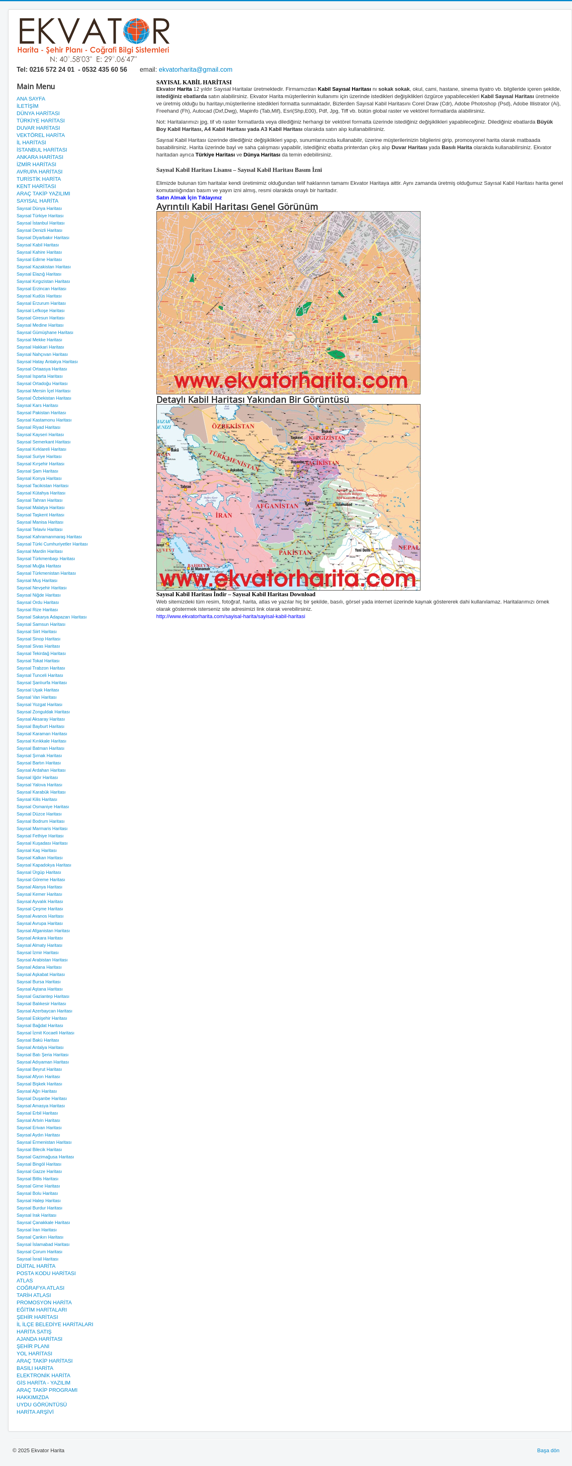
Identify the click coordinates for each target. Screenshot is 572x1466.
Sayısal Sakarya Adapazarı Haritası (52, 616)
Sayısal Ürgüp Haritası (39, 872)
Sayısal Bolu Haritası (37, 1193)
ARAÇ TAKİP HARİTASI (45, 1361)
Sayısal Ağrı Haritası (37, 1091)
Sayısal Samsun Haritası (41, 624)
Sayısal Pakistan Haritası (41, 412)
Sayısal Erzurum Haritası (41, 303)
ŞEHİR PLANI (33, 1346)
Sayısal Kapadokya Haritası (44, 864)
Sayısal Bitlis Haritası (37, 1178)
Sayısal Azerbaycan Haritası (45, 1010)
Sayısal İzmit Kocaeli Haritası (45, 1032)
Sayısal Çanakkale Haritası (43, 1222)
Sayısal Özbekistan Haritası (44, 398)
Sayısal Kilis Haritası (37, 799)
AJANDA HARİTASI (39, 1339)
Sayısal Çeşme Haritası (40, 908)
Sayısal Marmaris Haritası (42, 828)
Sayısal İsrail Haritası (37, 1258)
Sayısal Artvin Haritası (38, 1120)
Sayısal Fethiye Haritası (40, 835)
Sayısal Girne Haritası (38, 1186)
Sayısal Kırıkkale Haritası (41, 740)
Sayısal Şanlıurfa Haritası (42, 682)
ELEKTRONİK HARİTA (43, 1375)
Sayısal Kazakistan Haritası (44, 266)
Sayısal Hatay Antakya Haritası (47, 361)
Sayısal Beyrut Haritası (39, 1069)
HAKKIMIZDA (33, 1397)
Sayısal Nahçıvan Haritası (42, 354)
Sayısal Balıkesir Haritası (41, 1003)
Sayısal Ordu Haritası (38, 602)
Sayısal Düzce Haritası (39, 813)
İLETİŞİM (27, 106)
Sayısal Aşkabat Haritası (41, 974)
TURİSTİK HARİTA (39, 179)
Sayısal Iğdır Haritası (37, 777)
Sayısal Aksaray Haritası (41, 719)
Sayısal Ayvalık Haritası (40, 901)
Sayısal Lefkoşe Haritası (41, 310)
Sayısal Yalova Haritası (39, 784)
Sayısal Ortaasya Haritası (42, 368)
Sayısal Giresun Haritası (41, 317)
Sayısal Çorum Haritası (39, 1251)
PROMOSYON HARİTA (44, 1302)
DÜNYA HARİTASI (38, 113)
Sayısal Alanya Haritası (39, 886)
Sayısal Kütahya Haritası (41, 492)
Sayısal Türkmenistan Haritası (46, 573)
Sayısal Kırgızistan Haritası (43, 281)
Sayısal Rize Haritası (37, 609)
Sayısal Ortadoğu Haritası (42, 383)
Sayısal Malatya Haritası (41, 507)
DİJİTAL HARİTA (36, 1266)
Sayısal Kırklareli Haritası (41, 449)
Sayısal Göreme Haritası (41, 879)
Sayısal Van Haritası (37, 697)
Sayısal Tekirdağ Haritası (41, 653)
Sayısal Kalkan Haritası (40, 857)
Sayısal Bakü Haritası (38, 1040)
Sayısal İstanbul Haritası (41, 222)
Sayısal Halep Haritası (39, 1200)
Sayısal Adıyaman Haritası (43, 1061)
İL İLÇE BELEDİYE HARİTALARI (55, 1324)
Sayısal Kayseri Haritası (40, 434)
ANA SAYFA (31, 99)
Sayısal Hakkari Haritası (40, 347)
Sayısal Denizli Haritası (39, 230)
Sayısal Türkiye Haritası (40, 215)
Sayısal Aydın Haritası (38, 1134)
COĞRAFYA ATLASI (40, 1288)
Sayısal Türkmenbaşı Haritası (46, 558)
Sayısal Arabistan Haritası (42, 959)
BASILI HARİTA (35, 1368)
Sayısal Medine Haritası (40, 325)
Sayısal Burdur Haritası (39, 1207)
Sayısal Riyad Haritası (38, 427)
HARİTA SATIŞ (34, 1332)
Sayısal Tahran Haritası (40, 500)
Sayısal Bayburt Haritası (40, 726)
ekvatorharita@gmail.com (196, 69)
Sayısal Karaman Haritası (42, 733)
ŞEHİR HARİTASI (37, 1317)
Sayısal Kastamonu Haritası (44, 419)
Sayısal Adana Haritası (39, 967)
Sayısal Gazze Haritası (39, 1171)
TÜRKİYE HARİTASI (41, 121)
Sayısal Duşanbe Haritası (42, 1098)
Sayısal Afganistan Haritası (43, 930)
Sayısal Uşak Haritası (38, 689)
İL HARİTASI (31, 142)
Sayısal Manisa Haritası (40, 522)
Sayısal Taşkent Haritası (40, 514)
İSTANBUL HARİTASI (42, 150)
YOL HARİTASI (34, 1353)
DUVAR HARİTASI (38, 128)
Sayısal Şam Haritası (37, 471)
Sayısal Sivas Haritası (38, 646)
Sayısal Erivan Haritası (39, 1127)
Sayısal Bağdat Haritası (40, 1025)
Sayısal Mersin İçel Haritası (43, 390)
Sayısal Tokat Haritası (38, 660)
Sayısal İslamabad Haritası (43, 1244)
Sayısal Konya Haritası (39, 478)
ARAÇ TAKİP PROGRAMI (47, 1390)
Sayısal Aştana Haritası (40, 989)
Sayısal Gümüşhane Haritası (45, 332)
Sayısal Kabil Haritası (38, 244)
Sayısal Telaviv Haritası (40, 529)
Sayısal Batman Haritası (40, 748)
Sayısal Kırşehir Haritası (40, 463)
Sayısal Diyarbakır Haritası (43, 237)
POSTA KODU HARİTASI (46, 1273)
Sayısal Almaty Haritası (39, 945)
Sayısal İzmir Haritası (38, 952)
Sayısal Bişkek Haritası (39, 1083)
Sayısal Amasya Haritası (41, 1105)
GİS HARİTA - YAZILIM (43, 1383)
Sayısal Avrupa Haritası (40, 923)
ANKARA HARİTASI (40, 157)
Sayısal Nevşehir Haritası (42, 587)
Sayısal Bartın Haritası (39, 762)
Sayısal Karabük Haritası (41, 792)
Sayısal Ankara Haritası (40, 937)
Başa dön (548, 1450)
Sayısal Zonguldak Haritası (43, 711)
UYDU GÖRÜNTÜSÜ (42, 1405)
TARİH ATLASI (34, 1295)
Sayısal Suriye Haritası (39, 456)
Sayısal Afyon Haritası (38, 1076)
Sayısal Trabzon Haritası (41, 668)
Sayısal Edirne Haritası (39, 259)
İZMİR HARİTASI (36, 164)
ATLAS (25, 1281)
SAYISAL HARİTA (37, 201)
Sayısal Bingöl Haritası (39, 1164)
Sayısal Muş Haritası (37, 580)
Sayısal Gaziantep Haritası (43, 996)
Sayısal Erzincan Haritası (41, 288)
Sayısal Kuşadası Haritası (42, 843)
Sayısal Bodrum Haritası (41, 821)
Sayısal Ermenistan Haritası (44, 1142)
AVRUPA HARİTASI (39, 172)
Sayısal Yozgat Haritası (39, 704)
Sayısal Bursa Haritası (39, 981)
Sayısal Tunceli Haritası (40, 675)
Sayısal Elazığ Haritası (39, 274)
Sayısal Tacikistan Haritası (42, 485)
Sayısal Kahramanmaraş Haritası (49, 536)
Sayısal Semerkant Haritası (43, 441)
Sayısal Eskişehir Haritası (42, 1018)
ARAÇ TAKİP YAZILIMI (43, 193)
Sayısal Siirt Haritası (37, 631)
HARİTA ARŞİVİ (35, 1412)
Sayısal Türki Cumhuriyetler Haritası (52, 543)
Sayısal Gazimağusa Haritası (45, 1156)
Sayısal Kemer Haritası (39, 894)
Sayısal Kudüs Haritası (39, 295)
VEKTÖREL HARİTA (41, 135)
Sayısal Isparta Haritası (40, 376)
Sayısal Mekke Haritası (39, 339)
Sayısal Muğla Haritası (39, 565)
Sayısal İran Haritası (37, 1229)
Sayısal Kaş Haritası (37, 850)
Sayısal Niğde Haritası (39, 595)
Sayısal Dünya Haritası (39, 208)
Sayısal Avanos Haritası (40, 916)
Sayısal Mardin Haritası (40, 551)
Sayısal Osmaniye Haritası (43, 806)
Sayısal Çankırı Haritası (40, 1237)
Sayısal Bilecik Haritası (39, 1149)
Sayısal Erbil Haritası (37, 1113)
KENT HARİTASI (36, 186)
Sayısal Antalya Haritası (40, 1047)
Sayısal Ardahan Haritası (41, 770)
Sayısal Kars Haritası (37, 405)
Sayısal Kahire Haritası (39, 252)
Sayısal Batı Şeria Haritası (42, 1054)
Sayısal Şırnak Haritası (39, 755)
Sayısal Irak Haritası (36, 1215)
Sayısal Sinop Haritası (38, 638)
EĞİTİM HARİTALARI (42, 1310)
